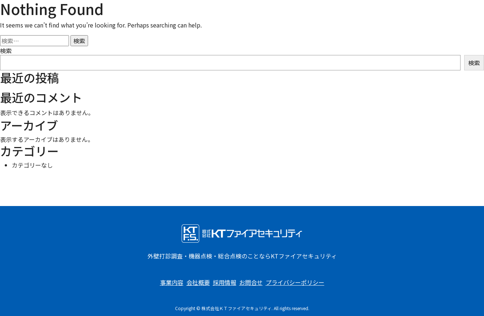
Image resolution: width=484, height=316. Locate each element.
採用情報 (224, 282)
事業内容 (171, 282)
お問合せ (251, 282)
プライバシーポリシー (295, 282)
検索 (6, 50)
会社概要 (198, 282)
